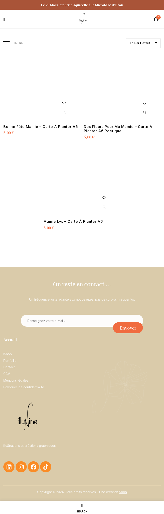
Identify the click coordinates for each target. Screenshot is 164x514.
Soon (123, 492)
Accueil (10, 339)
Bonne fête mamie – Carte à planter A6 (40, 127)
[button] (156, 19)
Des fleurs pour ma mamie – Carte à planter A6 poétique (118, 129)
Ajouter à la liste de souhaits (64, 103)
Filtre (18, 43)
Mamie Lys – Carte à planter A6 (73, 221)
